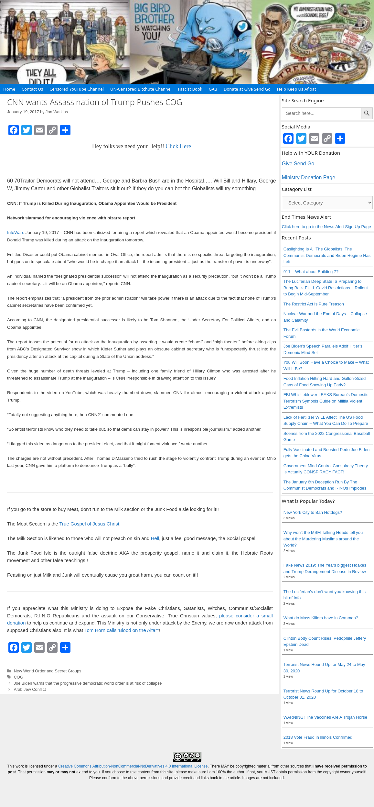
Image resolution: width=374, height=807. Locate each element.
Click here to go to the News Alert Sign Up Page (326, 226)
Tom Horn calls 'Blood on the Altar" (121, 630)
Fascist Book (190, 89)
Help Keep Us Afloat (296, 89)
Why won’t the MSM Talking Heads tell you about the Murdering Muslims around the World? (323, 538)
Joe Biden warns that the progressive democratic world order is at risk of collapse (88, 683)
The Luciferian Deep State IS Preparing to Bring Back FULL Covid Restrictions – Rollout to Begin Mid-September (325, 287)
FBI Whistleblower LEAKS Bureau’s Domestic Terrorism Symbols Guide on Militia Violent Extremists (326, 401)
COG (18, 677)
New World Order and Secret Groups (47, 671)
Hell (155, 538)
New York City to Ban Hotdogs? (312, 512)
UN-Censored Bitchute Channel (141, 89)
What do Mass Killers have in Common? (320, 617)
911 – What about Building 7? (311, 271)
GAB (213, 89)
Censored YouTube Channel (76, 89)
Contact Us (32, 89)
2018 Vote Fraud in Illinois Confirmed (317, 737)
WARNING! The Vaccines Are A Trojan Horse (325, 717)
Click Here (178, 146)
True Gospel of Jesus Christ (89, 523)
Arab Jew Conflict (30, 689)
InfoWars (15, 232)
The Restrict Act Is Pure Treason (313, 304)
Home (9, 89)
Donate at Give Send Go (247, 89)
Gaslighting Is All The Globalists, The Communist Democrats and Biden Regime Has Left (327, 255)
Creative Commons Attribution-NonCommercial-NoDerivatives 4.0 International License (133, 766)
